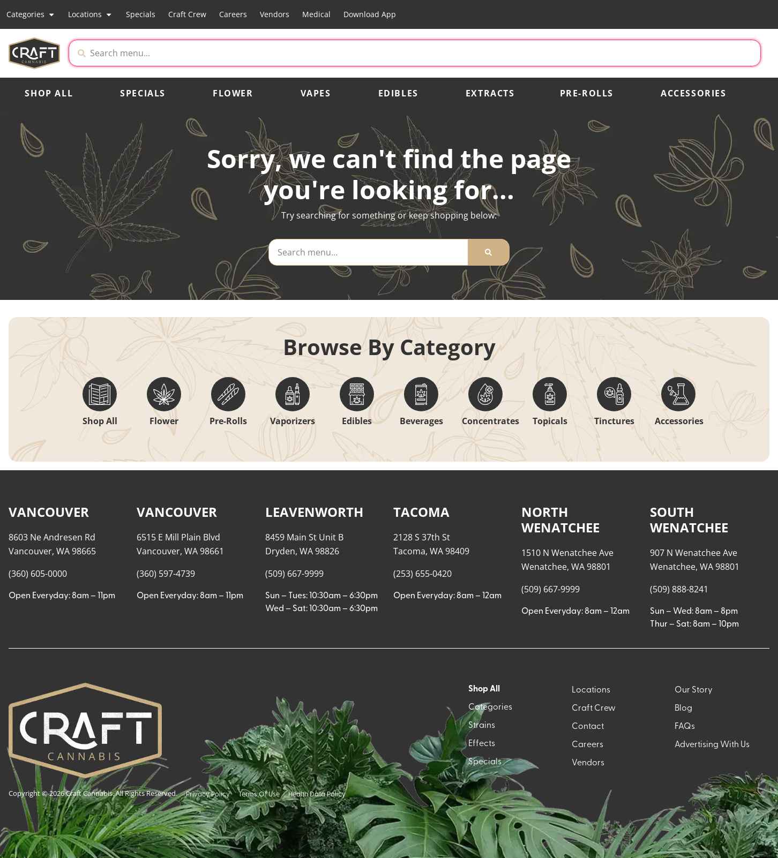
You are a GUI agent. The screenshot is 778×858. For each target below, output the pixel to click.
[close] (499, 26)
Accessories (694, 93)
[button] (671, 53)
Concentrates (490, 421)
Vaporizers (292, 421)
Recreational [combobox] (659, 498)
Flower (233, 93)
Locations (90, 14)
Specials (140, 14)
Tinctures (614, 421)
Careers (233, 14)
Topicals (550, 421)
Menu (644, 487)
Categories (30, 14)
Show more (38, 797)
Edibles (398, 93)
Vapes (316, 93)
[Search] (488, 252)
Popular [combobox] (728, 498)
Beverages (421, 421)
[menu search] (76, 507)
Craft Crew (187, 14)
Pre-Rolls (587, 93)
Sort (719, 487)
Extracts (490, 93)
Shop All (49, 93)
